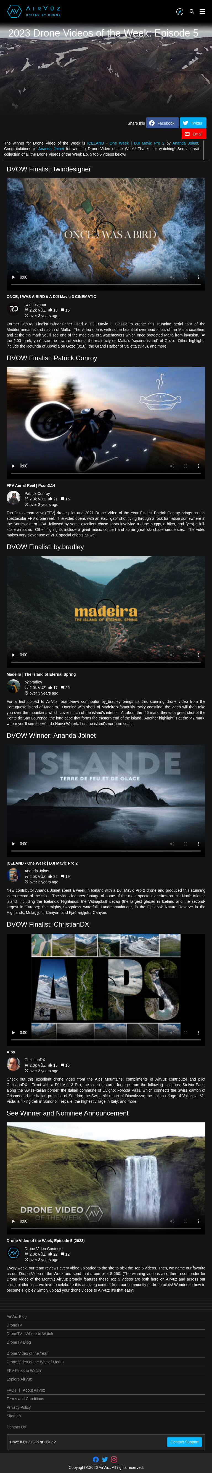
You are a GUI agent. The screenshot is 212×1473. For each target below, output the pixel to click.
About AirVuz (34, 1390)
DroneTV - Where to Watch (30, 1333)
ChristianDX (35, 1060)
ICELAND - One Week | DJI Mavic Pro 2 (125, 143)
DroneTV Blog (19, 1342)
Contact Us (16, 1427)
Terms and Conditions (25, 1399)
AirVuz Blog (17, 1316)
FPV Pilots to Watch (24, 1370)
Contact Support (184, 1442)
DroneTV (14, 1325)
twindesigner (35, 304)
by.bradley (33, 682)
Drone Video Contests (43, 1248)
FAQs (11, 1390)
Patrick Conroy (37, 493)
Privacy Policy (19, 1407)
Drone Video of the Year (27, 1353)
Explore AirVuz (19, 1379)
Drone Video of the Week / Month (35, 1362)
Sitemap (14, 1416)
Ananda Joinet (185, 143)
